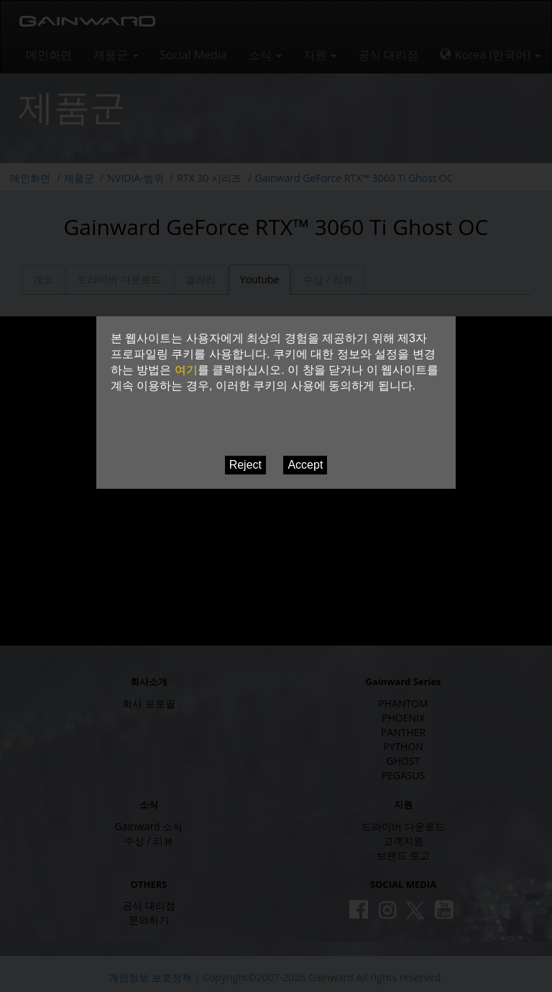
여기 (186, 370)
